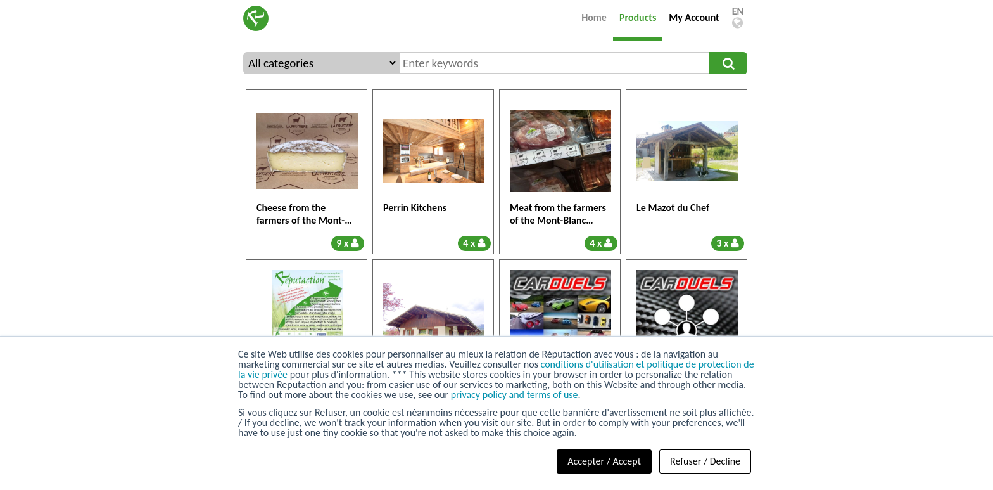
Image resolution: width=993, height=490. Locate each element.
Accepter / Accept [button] (604, 461)
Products (637, 17)
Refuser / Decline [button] (705, 461)
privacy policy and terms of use (514, 395)
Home (594, 17)
